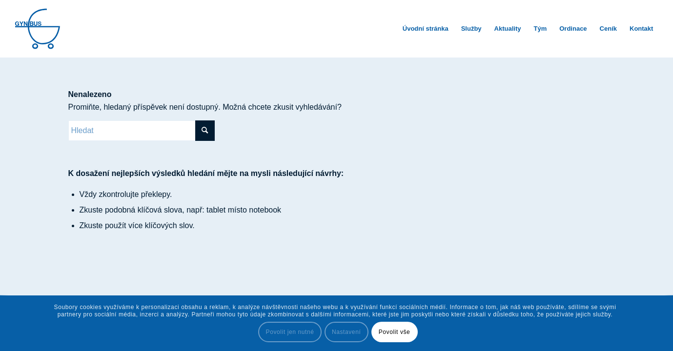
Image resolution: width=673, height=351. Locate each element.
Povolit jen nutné (290, 332)
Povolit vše (394, 332)
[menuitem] (425, 28)
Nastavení (346, 332)
